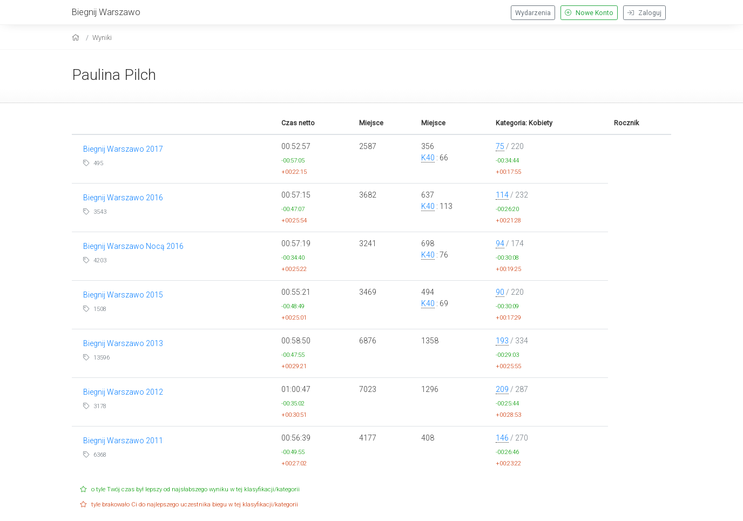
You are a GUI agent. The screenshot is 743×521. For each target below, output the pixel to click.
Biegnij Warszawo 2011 (123, 440)
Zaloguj (644, 13)
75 (500, 146)
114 (502, 195)
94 (500, 243)
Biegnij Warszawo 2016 (123, 197)
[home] (77, 37)
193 (502, 340)
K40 (428, 157)
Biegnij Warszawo (106, 11)
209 (502, 389)
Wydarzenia (533, 13)
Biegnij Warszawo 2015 (123, 294)
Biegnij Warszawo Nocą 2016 (133, 246)
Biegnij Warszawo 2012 (123, 392)
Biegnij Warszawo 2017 (123, 149)
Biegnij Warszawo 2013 (123, 343)
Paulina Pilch (114, 75)
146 (502, 438)
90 (500, 292)
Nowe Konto (589, 13)
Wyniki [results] (102, 37)
